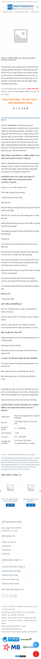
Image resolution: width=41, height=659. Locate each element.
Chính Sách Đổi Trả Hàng (11, 571)
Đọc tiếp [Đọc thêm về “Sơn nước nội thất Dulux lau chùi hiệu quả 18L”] (10, 505)
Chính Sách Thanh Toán (10, 579)
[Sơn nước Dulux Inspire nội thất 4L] (31, 488)
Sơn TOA (13, 469)
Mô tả (3, 120)
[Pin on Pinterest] (24, 108)
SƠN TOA (35, 12)
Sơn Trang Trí (31, 454)
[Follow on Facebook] (3, 596)
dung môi (34, 75)
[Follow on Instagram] (7, 596)
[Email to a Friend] (22, 108)
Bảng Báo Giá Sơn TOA (28, 458)
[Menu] (3, 7)
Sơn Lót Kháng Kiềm (14, 454)
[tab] (20, 120)
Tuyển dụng (6, 550)
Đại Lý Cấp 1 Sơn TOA (22, 462)
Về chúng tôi (6, 546)
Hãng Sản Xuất (22, 12)
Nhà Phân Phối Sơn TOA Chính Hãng (20, 465)
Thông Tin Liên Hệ (9, 542)
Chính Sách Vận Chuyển (10, 583)
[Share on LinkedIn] (27, 108)
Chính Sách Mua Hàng (10, 575)
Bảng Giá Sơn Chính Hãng (25, 460)
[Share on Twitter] (19, 108)
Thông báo (6, 553)
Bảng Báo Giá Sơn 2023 (14, 458)
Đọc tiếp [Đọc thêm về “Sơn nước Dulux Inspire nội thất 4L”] (31, 505)
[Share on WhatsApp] (14, 108)
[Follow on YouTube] (15, 596)
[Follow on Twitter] (11, 596)
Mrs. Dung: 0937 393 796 (11, 528)
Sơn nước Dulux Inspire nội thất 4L (30, 500)
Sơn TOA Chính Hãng (23, 469)
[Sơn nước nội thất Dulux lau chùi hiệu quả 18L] (10, 488)
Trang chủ (7, 12)
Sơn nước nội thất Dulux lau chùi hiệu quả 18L (10, 500)
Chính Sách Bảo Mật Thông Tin (13, 567)
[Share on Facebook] (16, 108)
